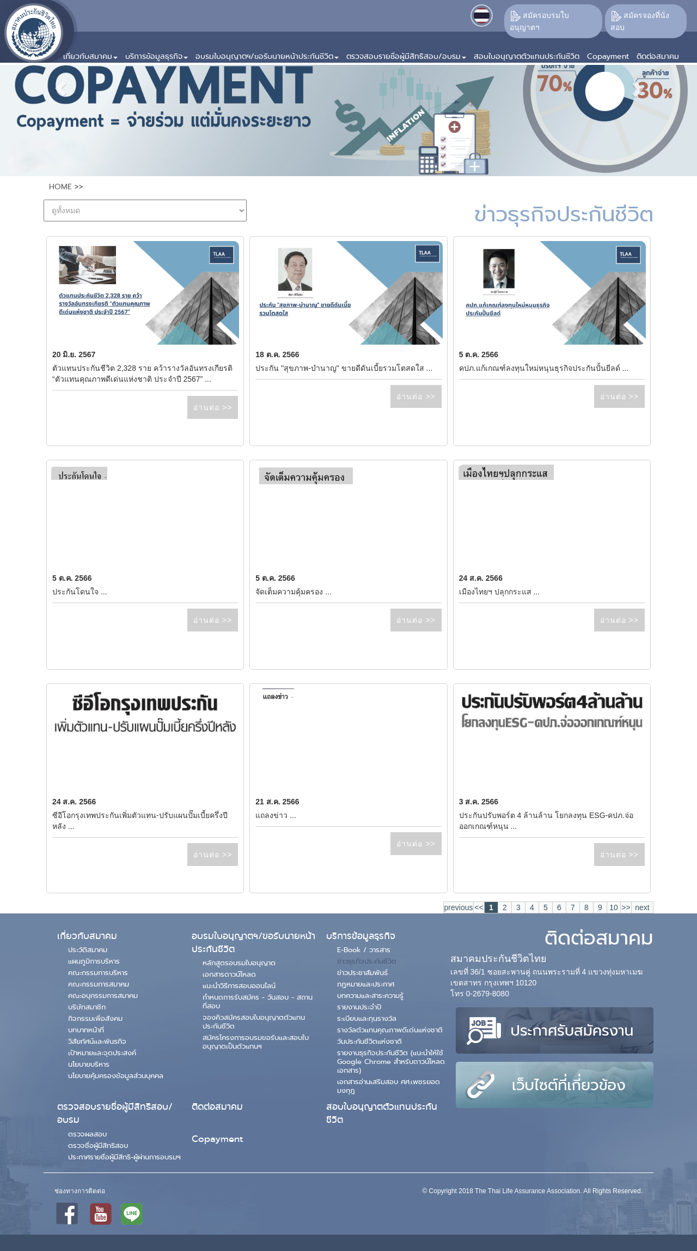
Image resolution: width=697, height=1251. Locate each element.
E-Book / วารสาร (363, 949)
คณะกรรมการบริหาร (98, 972)
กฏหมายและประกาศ (365, 984)
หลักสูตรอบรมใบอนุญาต (239, 962)
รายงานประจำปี (359, 1007)
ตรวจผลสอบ (87, 1134)
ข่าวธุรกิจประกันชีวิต (366, 961)
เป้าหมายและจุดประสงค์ (102, 1052)
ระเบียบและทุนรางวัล (366, 1018)
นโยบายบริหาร (88, 1064)
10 (613, 907)
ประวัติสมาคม (87, 949)
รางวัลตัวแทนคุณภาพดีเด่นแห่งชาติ (390, 1030)
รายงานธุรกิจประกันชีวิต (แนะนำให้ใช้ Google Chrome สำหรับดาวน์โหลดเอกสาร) (391, 1061)
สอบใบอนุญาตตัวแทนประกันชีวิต (381, 1113)
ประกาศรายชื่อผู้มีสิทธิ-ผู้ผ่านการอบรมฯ (124, 1157)
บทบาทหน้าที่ (86, 1030)
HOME (60, 186)
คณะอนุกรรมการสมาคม (103, 995)
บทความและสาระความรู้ (370, 995)
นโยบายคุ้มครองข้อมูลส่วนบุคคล (115, 1075)
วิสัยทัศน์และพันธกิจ (97, 1041)
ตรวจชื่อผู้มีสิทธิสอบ (98, 1145)
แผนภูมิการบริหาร (94, 961)
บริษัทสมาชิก (87, 1007)
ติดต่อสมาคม (217, 1107)
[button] (90, 52)
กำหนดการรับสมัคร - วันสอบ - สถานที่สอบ (258, 1001)
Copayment (217, 1139)
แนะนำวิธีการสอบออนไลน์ (239, 985)
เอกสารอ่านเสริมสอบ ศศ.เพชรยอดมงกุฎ (388, 1085)
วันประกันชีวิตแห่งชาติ (369, 1041)
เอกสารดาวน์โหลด (229, 974)
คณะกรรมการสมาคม (98, 984)
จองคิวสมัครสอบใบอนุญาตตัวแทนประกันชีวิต (254, 1021)
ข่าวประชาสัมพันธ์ (362, 972)
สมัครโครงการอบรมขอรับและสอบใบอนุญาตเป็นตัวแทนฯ (256, 1041)
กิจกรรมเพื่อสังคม (95, 1018)
